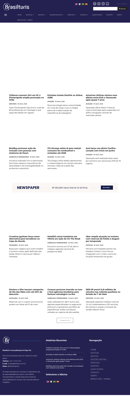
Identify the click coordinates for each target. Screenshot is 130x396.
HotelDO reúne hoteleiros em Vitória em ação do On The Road (63, 238)
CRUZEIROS (13, 246)
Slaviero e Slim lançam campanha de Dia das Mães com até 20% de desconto (26, 292)
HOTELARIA (13, 299)
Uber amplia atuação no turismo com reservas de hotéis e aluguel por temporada (102, 239)
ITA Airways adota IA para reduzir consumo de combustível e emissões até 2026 (64, 151)
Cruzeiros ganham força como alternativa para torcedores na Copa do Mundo (24, 239)
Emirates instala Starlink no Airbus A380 (61, 355)
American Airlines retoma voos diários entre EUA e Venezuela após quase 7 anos (101, 98)
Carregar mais (65, 321)
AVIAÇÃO (50, 102)
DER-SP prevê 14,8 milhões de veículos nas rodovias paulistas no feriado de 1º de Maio (103, 292)
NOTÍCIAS (89, 246)
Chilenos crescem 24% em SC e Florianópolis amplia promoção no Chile (26, 98)
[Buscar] (122, 9)
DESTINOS (13, 105)
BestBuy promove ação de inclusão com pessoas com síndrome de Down (22, 151)
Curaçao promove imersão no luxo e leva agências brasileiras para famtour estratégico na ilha (64, 292)
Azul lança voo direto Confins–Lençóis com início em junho (101, 150)
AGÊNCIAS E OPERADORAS (19, 158)
